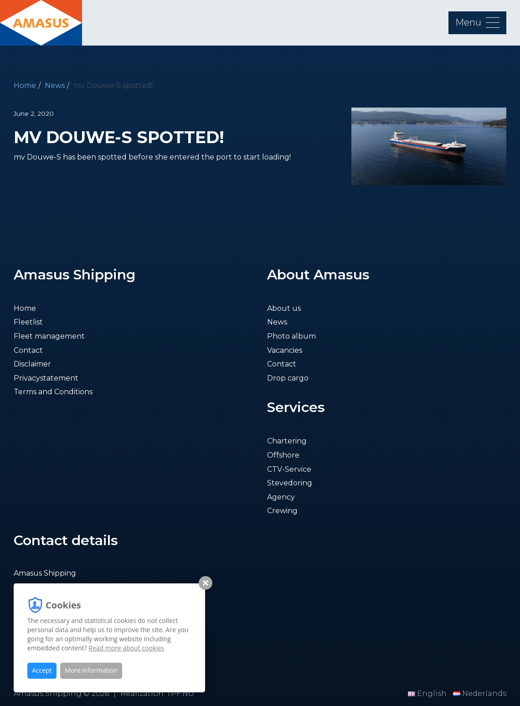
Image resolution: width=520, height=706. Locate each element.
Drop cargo (288, 378)
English (428, 693)
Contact (28, 350)
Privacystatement (46, 378)
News (55, 85)
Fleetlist (28, 322)
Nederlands (479, 693)
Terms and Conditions (53, 391)
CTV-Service (289, 469)
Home (25, 85)
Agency (281, 497)
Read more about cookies (126, 648)
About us (284, 308)
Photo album (291, 336)
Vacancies (284, 350)
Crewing (282, 510)
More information (91, 670)
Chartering (287, 441)
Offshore (283, 455)
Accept (42, 670)
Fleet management (49, 336)
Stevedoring (289, 483)
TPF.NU (180, 693)
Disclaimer (32, 364)
